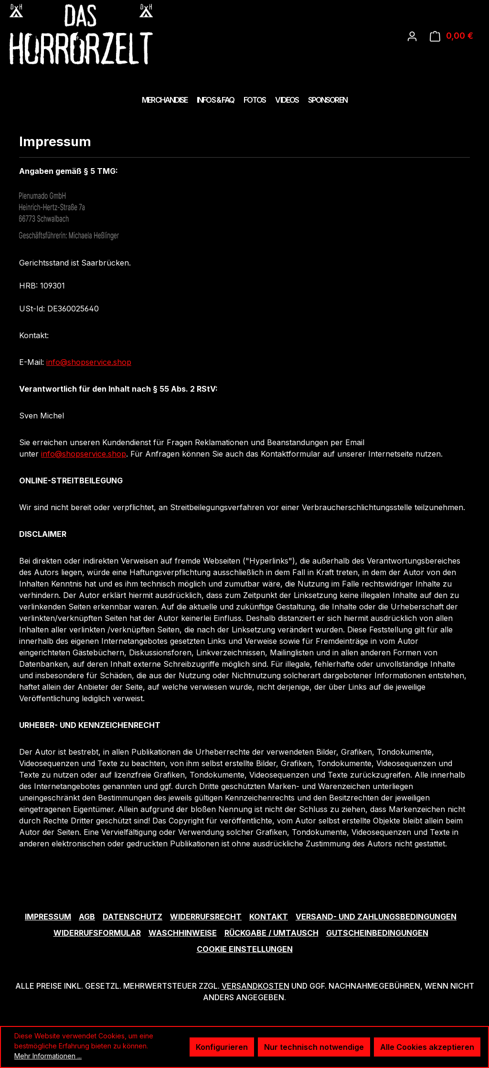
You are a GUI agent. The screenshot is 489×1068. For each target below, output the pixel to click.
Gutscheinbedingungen (377, 933)
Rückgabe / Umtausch (271, 933)
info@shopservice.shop (88, 362)
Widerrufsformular (97, 933)
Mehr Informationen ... (48, 1056)
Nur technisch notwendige (314, 1047)
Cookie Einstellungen (245, 949)
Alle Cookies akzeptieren (427, 1047)
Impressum (48, 916)
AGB (87, 916)
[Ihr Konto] (412, 35)
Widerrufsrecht (206, 916)
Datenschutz (132, 916)
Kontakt (268, 916)
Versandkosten (255, 986)
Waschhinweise (183, 933)
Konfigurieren (222, 1047)
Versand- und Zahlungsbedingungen (376, 916)
